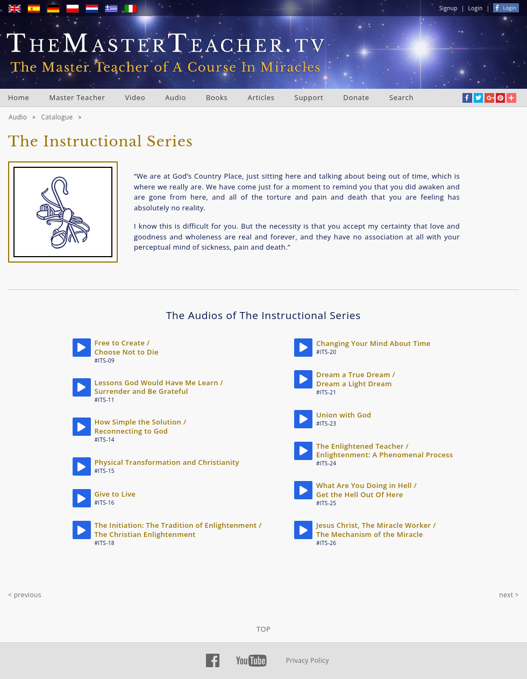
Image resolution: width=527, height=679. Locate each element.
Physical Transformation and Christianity (167, 462)
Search (401, 97)
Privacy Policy (307, 660)
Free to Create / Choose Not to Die (127, 347)
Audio (175, 97)
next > (509, 594)
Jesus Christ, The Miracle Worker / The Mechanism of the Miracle (376, 529)
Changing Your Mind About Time (373, 343)
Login (475, 8)
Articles (261, 97)
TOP (263, 629)
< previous (24, 594)
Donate (356, 97)
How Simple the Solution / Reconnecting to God (141, 426)
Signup (448, 8)
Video (135, 97)
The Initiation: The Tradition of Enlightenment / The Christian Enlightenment (178, 529)
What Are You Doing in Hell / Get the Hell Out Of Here (366, 489)
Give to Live (115, 494)
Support (309, 97)
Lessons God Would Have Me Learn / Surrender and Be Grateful (159, 387)
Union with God (343, 415)
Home (19, 97)
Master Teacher (77, 97)
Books (217, 97)
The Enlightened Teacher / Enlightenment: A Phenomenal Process (384, 450)
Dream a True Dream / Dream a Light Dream (355, 379)
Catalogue (57, 117)
